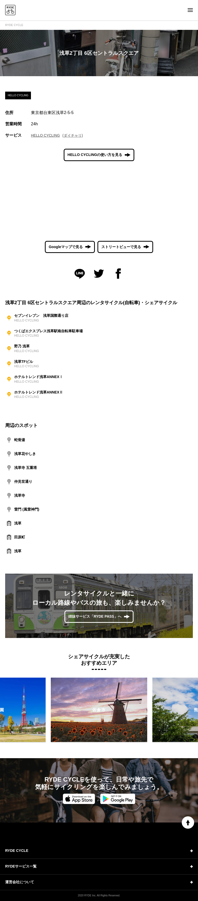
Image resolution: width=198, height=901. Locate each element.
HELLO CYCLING (45, 135)
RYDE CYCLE (14, 25)
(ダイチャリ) (72, 135)
